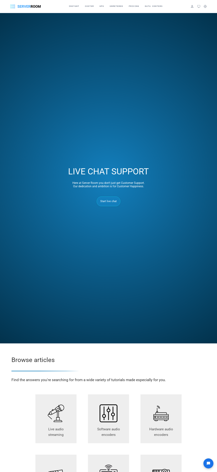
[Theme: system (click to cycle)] (198, 6)
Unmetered (116, 6)
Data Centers (153, 6)
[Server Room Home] (25, 6)
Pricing (134, 6)
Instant (74, 6)
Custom (89, 6)
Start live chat (108, 201)
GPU (102, 6)
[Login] (192, 6)
